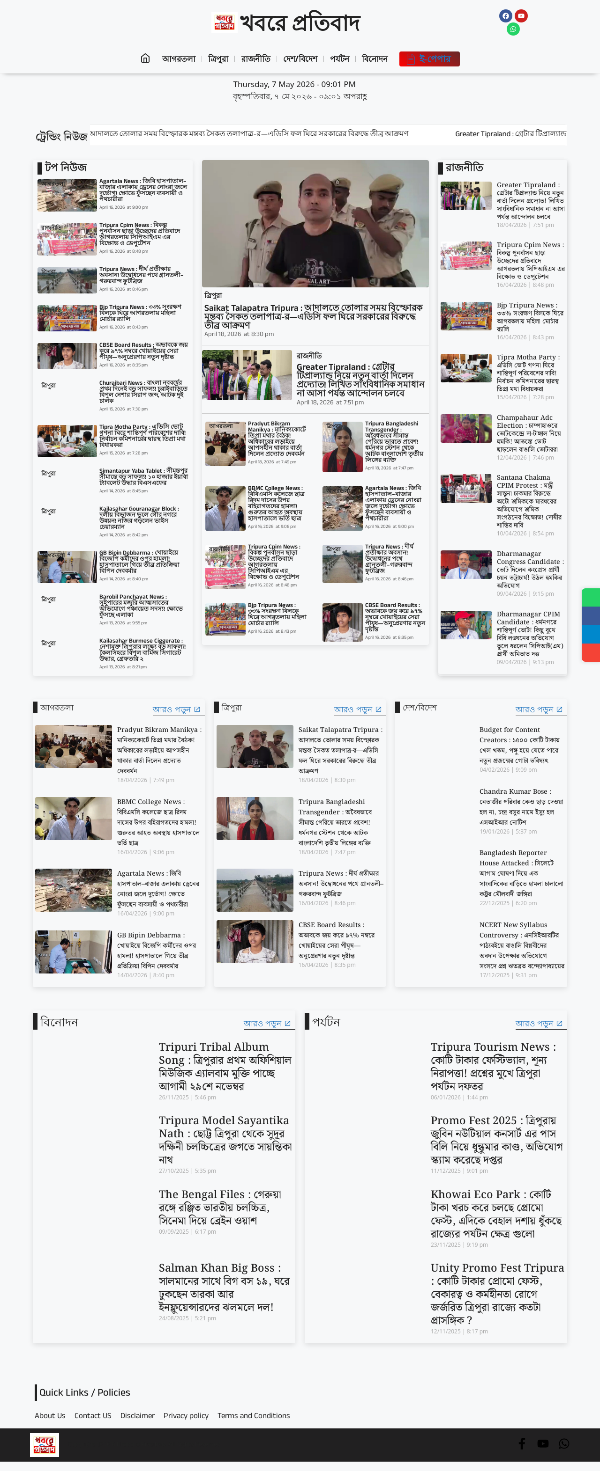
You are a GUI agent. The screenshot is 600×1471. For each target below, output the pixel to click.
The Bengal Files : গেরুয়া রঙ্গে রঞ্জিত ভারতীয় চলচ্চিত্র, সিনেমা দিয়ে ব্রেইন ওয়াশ (220, 1208)
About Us (50, 1417)
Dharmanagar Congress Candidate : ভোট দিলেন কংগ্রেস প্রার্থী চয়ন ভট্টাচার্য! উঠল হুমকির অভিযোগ (530, 570)
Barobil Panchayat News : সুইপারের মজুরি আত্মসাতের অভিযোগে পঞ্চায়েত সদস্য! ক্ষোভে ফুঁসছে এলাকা (141, 607)
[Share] (590, 653)
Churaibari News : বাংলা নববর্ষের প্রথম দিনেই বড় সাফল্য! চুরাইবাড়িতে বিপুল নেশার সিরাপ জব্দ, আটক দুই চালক (143, 393)
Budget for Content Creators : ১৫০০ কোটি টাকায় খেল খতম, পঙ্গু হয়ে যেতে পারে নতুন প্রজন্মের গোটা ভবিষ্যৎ (520, 745)
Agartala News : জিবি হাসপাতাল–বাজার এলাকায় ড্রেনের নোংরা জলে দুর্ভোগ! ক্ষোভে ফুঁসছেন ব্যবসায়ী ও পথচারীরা (143, 191)
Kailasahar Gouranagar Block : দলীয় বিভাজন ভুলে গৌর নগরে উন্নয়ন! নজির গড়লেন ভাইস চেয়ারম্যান (139, 519)
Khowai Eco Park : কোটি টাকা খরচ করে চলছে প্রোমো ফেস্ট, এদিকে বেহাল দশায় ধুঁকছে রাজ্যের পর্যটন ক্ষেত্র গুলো (496, 1214)
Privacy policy (186, 1417)
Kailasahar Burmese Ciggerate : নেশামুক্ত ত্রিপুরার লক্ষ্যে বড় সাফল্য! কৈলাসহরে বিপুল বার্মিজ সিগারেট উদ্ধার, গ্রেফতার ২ (142, 651)
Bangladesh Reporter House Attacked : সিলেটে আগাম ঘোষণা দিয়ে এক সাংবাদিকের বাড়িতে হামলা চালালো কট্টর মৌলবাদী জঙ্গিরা (521, 874)
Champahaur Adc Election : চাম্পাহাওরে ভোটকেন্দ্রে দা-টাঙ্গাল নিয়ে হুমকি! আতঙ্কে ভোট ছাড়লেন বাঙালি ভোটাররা (529, 434)
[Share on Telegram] (590, 635)
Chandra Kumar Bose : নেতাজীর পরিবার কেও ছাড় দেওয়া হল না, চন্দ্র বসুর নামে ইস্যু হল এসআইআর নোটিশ (521, 807)
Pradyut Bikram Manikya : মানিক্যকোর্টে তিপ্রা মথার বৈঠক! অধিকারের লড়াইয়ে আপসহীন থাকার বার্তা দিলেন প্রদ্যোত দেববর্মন (277, 439)
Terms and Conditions (254, 1417)
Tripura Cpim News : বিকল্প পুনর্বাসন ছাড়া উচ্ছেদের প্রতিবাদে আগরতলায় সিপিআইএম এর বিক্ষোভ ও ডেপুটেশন (139, 235)
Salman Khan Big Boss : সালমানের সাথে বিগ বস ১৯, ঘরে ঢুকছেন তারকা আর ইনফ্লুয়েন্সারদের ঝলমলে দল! (224, 1288)
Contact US (93, 1417)
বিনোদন (379, 58)
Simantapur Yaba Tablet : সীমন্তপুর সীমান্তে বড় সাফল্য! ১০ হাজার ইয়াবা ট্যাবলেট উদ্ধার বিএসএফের (143, 478)
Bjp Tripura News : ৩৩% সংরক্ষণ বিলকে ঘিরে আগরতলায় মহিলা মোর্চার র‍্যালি (140, 314)
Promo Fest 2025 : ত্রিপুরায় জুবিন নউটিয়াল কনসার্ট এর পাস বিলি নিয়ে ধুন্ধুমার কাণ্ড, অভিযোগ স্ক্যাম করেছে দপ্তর (497, 1140)
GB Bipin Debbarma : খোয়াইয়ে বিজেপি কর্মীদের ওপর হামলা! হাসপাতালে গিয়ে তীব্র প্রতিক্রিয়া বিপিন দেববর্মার (139, 563)
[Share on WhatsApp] (590, 597)
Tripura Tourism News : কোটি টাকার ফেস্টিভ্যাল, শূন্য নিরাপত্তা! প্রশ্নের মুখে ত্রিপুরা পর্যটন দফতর (493, 1067)
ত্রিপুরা (216, 58)
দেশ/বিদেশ (301, 58)
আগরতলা (174, 58)
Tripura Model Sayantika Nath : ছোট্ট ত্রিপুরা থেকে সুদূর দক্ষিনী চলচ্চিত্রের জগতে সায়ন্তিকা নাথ (225, 1140)
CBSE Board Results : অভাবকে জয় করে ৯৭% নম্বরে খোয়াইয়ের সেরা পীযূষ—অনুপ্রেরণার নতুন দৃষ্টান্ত (143, 352)
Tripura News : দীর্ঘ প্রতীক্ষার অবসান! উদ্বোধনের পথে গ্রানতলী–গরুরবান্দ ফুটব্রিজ (141, 276)
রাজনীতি (255, 58)
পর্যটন (342, 58)
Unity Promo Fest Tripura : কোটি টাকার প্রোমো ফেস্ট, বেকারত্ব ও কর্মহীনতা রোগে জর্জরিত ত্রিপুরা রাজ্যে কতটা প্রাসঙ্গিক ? (497, 1295)
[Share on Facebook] (590, 616)
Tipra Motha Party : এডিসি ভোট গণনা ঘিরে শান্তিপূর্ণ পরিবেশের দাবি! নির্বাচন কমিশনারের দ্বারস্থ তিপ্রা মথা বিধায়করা (142, 437)
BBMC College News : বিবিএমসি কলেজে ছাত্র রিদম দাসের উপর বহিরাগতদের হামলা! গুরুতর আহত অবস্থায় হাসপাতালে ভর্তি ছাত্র (276, 504)
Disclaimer (137, 1417)
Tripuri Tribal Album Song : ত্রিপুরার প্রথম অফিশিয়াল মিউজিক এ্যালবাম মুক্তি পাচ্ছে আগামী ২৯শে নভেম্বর (225, 1067)
